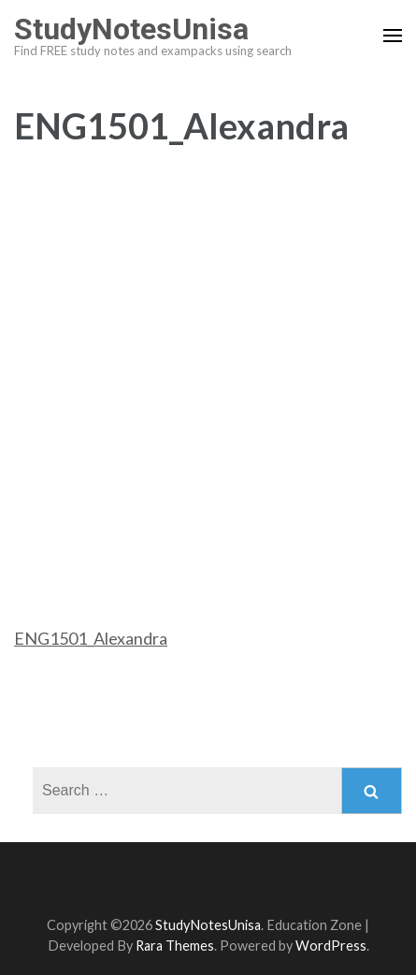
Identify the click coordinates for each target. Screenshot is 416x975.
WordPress (330, 945)
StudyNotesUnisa (131, 29)
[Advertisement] (208, 362)
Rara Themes (175, 945)
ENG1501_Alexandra (90, 638)
